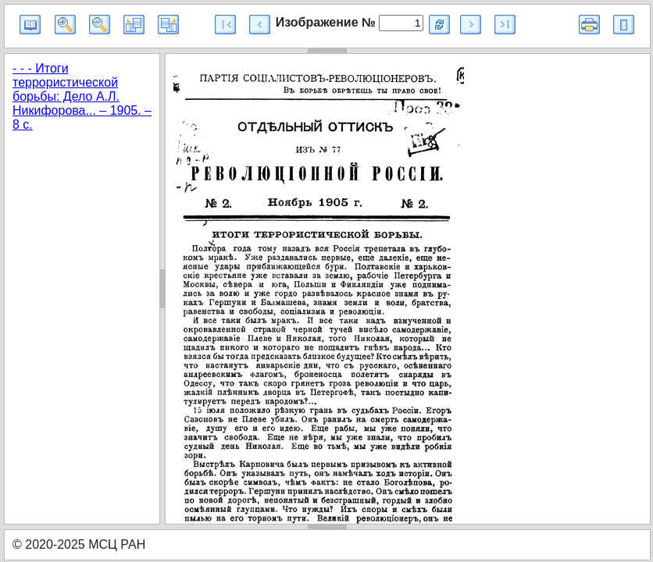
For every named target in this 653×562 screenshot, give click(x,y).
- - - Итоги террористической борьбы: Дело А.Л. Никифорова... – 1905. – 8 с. (82, 96)
